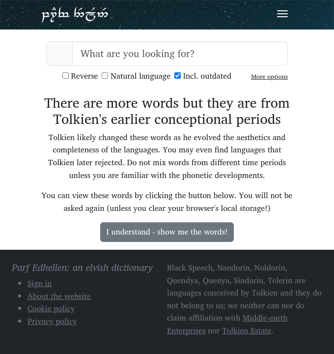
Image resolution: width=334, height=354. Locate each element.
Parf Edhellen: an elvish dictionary (74, 14)
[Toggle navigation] (282, 13)
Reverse (80, 76)
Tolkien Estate (247, 330)
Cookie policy (51, 308)
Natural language (136, 76)
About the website (59, 296)
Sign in (40, 283)
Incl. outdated (202, 76)
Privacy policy (52, 321)
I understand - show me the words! (167, 231)
